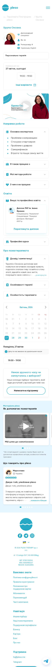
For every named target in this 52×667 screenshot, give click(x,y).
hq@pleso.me (19, 657)
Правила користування (23, 582)
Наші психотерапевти (23, 621)
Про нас (16, 642)
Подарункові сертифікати (24, 625)
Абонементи (19, 593)
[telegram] (26, 535)
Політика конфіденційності (25, 577)
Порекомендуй (20, 598)
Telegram (17, 662)
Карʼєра (16, 634)
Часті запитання (20, 602)
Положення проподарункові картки (22, 587)
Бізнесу (16, 629)
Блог (15, 638)
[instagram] (32, 535)
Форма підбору (20, 616)
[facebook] (20, 535)
